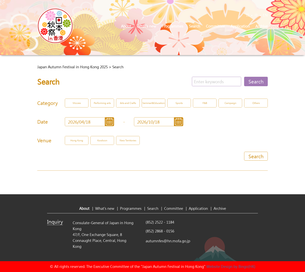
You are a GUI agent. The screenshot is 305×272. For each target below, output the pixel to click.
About (126, 26)
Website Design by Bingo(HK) (230, 266)
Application (240, 26)
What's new (146, 26)
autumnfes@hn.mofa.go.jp (168, 241)
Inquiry (55, 221)
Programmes (172, 26)
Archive (261, 26)
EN (265, 15)
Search (194, 26)
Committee (215, 26)
